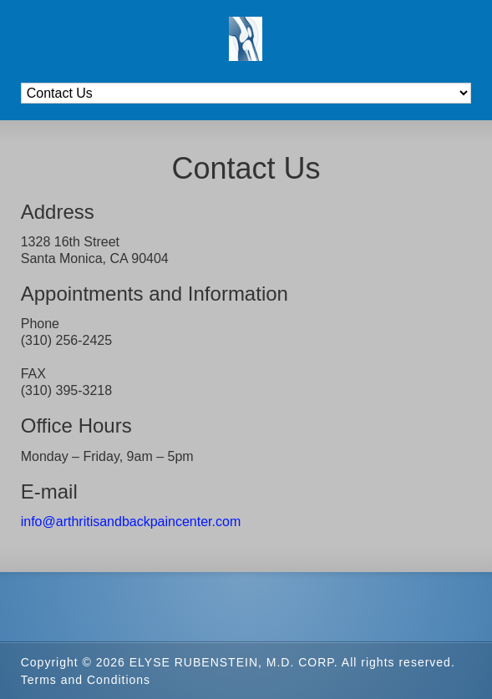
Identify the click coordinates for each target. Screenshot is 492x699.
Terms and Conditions (85, 679)
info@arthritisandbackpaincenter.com (131, 521)
